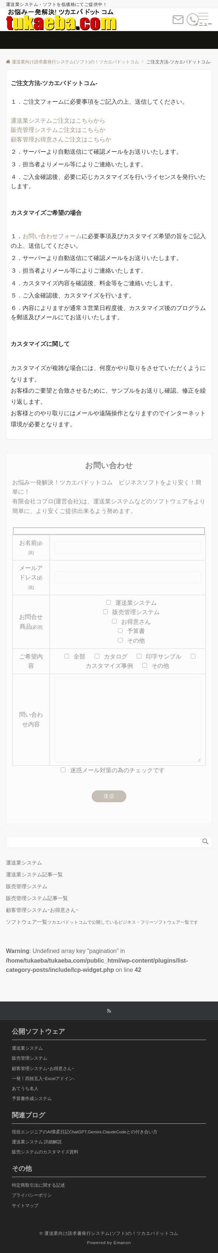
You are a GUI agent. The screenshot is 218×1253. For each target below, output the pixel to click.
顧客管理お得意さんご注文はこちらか (61, 139)
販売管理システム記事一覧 (37, 898)
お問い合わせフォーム (52, 236)
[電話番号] (193, 21)
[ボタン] (178, 23)
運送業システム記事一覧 (34, 874)
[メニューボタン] (203, 19)
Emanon (122, 1242)
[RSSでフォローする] (109, 1011)
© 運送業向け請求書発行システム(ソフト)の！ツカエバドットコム (109, 1233)
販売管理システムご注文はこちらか (58, 130)
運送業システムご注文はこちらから (58, 120)
